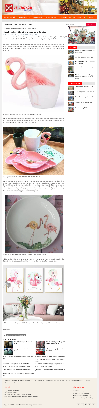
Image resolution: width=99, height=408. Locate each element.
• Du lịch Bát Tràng (39, 380)
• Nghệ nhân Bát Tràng (63, 380)
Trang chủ (6, 17)
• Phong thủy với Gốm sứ (25, 380)
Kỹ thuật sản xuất (52, 17)
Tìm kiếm (90, 24)
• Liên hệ (12, 383)
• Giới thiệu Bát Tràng (78, 380)
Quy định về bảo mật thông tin (82, 395)
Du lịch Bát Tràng (39, 17)
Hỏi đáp (32, 21)
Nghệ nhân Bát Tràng (65, 17)
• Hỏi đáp (87, 380)
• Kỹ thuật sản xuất (51, 380)
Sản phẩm (13, 17)
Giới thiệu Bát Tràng (79, 17)
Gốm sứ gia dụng (16, 28)
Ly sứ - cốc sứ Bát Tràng (30, 28)
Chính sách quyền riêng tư (81, 393)
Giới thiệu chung (79, 391)
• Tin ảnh (6, 383)
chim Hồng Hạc (12, 335)
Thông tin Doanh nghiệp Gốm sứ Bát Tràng (16, 21)
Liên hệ (38, 21)
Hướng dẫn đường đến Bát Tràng (83, 398)
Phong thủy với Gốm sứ (25, 17)
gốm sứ (22, 335)
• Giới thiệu (14, 380)
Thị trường (91, 17)
